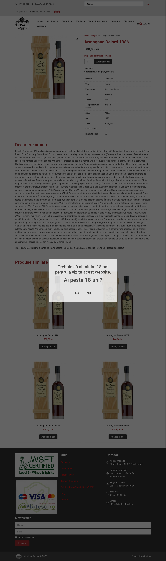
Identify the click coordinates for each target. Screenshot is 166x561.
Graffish (147, 556)
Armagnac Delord (112, 89)
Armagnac (100, 71)
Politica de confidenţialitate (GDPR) (77, 487)
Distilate (110, 71)
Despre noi (66, 462)
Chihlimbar (109, 79)
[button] (53, 21)
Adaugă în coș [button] (48, 346)
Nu (106, 129)
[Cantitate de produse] (88, 61)
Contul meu (66, 468)
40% (106, 100)
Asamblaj (108, 94)
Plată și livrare (67, 475)
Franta (107, 84)
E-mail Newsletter (25, 537)
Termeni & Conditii (69, 481)
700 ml (107, 113)
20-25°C (108, 105)
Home (86, 35)
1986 (107, 118)
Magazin (95, 35)
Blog (63, 493)
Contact (64, 499)
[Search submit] (148, 4)
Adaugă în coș (103, 61)
